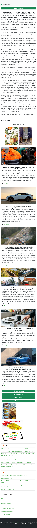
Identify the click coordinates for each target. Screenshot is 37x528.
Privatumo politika (20, 523)
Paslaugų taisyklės (10, 523)
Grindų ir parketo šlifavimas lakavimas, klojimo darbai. (14, 475)
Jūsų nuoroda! (7, 514)
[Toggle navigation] (34, 4)
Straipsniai (6, 183)
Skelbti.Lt (6, 472)
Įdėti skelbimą (18, 8)
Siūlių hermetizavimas (6, 478)
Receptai (3, 498)
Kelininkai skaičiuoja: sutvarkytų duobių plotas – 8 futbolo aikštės (17, 448)
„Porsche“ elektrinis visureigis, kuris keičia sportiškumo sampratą (17, 451)
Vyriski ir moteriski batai (7, 506)
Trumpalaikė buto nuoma (7, 511)
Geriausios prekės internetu (8, 508)
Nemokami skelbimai (6, 503)
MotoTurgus (5, 4)
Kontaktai (28, 523)
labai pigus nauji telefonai (7, 489)
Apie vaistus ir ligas (6, 501)
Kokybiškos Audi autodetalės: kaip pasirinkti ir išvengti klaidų (16, 462)
